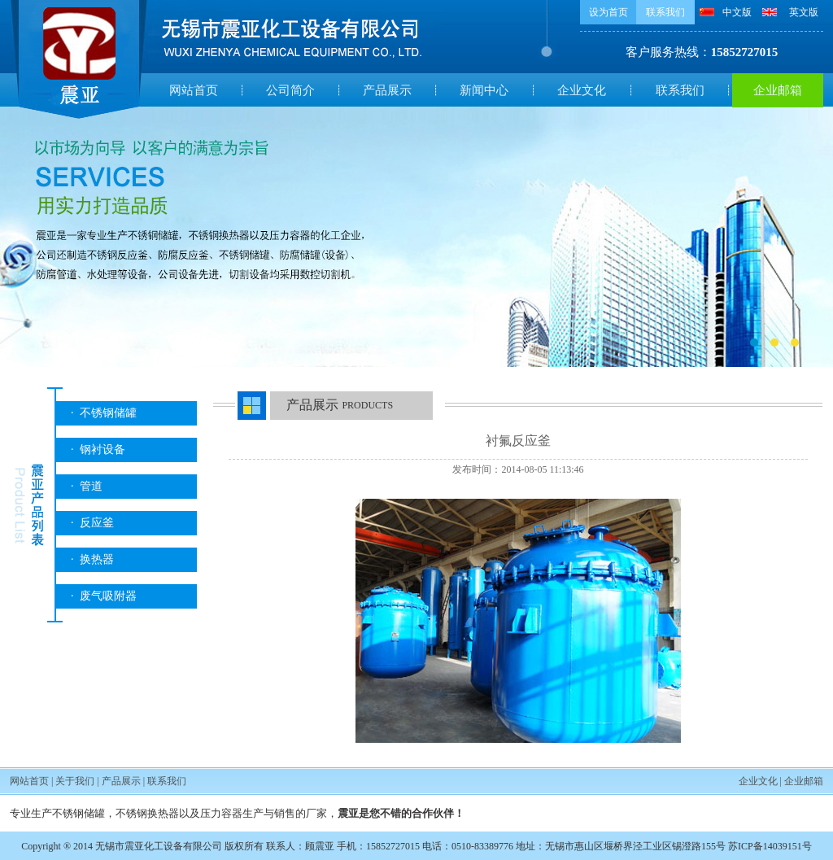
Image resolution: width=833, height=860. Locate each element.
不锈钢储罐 (108, 413)
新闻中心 (484, 90)
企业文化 (581, 90)
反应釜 (97, 523)
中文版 (737, 12)
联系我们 (665, 12)
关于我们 (74, 781)
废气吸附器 (108, 596)
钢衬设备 (102, 449)
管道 (91, 486)
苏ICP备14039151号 (770, 846)
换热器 (97, 559)
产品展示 (387, 90)
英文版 (803, 12)
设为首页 (608, 12)
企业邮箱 (777, 90)
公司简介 (290, 90)
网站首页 (193, 90)
